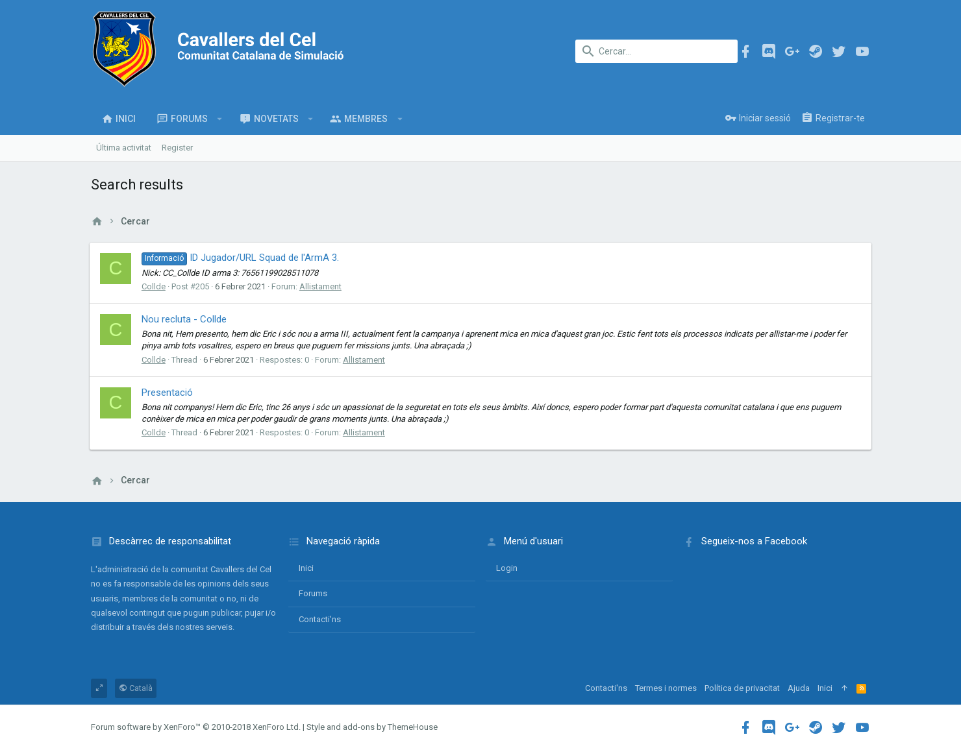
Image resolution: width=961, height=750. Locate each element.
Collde (155, 286)
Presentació (168, 392)
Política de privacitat (742, 688)
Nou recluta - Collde (185, 319)
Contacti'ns (320, 619)
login (507, 568)
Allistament (322, 286)
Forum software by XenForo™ (196, 727)
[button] (219, 119)
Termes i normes (666, 688)
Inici (306, 568)
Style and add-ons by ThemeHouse (372, 727)
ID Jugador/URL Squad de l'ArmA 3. (241, 257)
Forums (313, 593)
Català (136, 688)
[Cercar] (656, 51)
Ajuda (799, 688)
